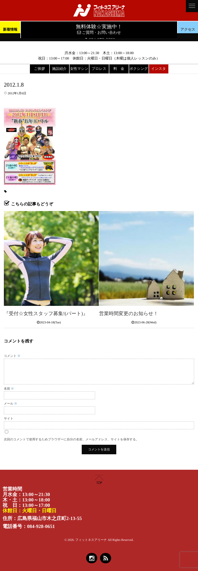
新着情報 (10, 30)
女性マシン (79, 69)
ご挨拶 (39, 69)
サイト (8, 418)
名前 (9, 388)
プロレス (99, 69)
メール (10, 403)
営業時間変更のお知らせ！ (128, 313)
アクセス (187, 30)
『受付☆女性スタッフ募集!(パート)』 (46, 313)
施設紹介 (59, 69)
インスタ (158, 69)
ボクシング (138, 69)
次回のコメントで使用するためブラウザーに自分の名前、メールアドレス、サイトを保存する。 (71, 439)
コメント (12, 356)
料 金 (118, 69)
